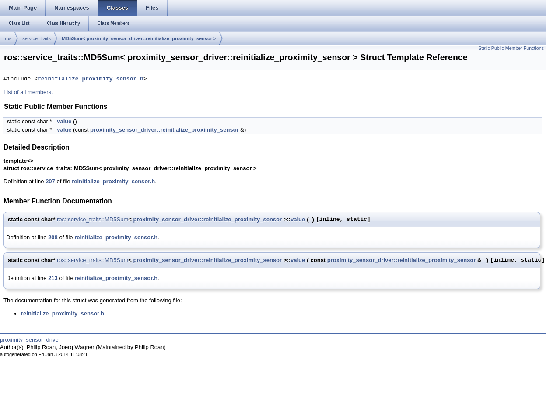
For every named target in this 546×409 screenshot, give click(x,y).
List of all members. (28, 92)
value (64, 121)
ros (8, 38)
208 (53, 237)
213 (53, 278)
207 (50, 181)
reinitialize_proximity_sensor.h (91, 79)
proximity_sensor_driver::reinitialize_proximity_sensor (164, 129)
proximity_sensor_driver (30, 339)
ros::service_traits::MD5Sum (92, 219)
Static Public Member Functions (511, 48)
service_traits (36, 38)
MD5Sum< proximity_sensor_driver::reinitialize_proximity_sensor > (139, 38)
